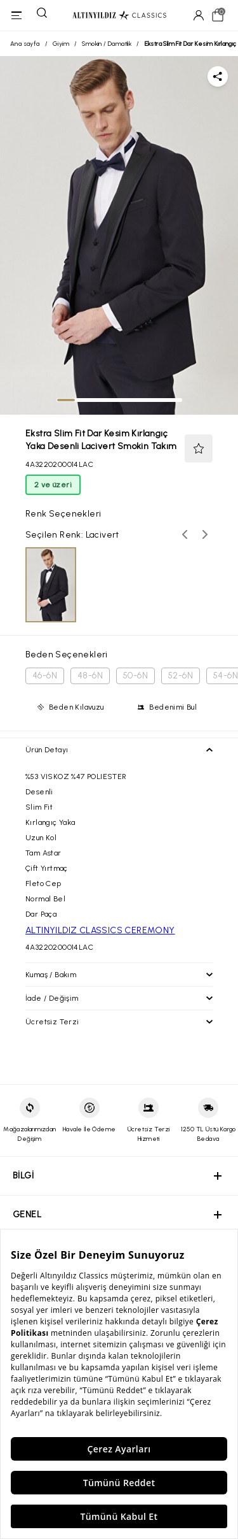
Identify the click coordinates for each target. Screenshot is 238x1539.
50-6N (135, 675)
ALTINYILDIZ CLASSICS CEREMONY (100, 930)
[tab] (66, 400)
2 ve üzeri (53, 484)
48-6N (90, 675)
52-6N (180, 675)
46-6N (44, 675)
